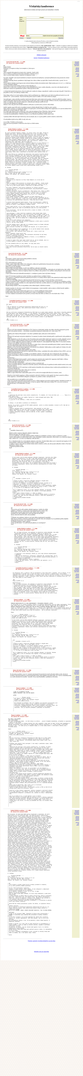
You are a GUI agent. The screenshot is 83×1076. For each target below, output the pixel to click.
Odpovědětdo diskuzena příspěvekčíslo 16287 (76, 490)
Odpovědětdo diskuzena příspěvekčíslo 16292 (76, 656)
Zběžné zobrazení (41, 57)
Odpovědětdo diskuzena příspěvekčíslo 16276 (76, 133)
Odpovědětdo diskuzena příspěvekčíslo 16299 (76, 574)
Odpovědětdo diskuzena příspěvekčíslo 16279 (76, 328)
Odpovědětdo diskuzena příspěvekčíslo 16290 (76, 789)
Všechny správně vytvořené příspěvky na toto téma (41, 1055)
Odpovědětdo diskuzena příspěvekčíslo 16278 (76, 281)
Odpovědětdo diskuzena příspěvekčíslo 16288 (76, 550)
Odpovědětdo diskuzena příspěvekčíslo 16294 (76, 758)
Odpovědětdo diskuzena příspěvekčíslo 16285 (76, 420)
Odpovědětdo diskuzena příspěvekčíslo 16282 (76, 355)
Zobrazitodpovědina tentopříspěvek (77, 72)
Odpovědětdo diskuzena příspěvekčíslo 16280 (76, 902)
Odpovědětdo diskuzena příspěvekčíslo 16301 (76, 620)
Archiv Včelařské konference (41, 60)
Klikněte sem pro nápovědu (41, 1066)
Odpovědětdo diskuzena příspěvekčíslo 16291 (76, 740)
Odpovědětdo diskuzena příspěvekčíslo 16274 (76, 66)
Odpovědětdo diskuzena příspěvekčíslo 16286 (76, 462)
